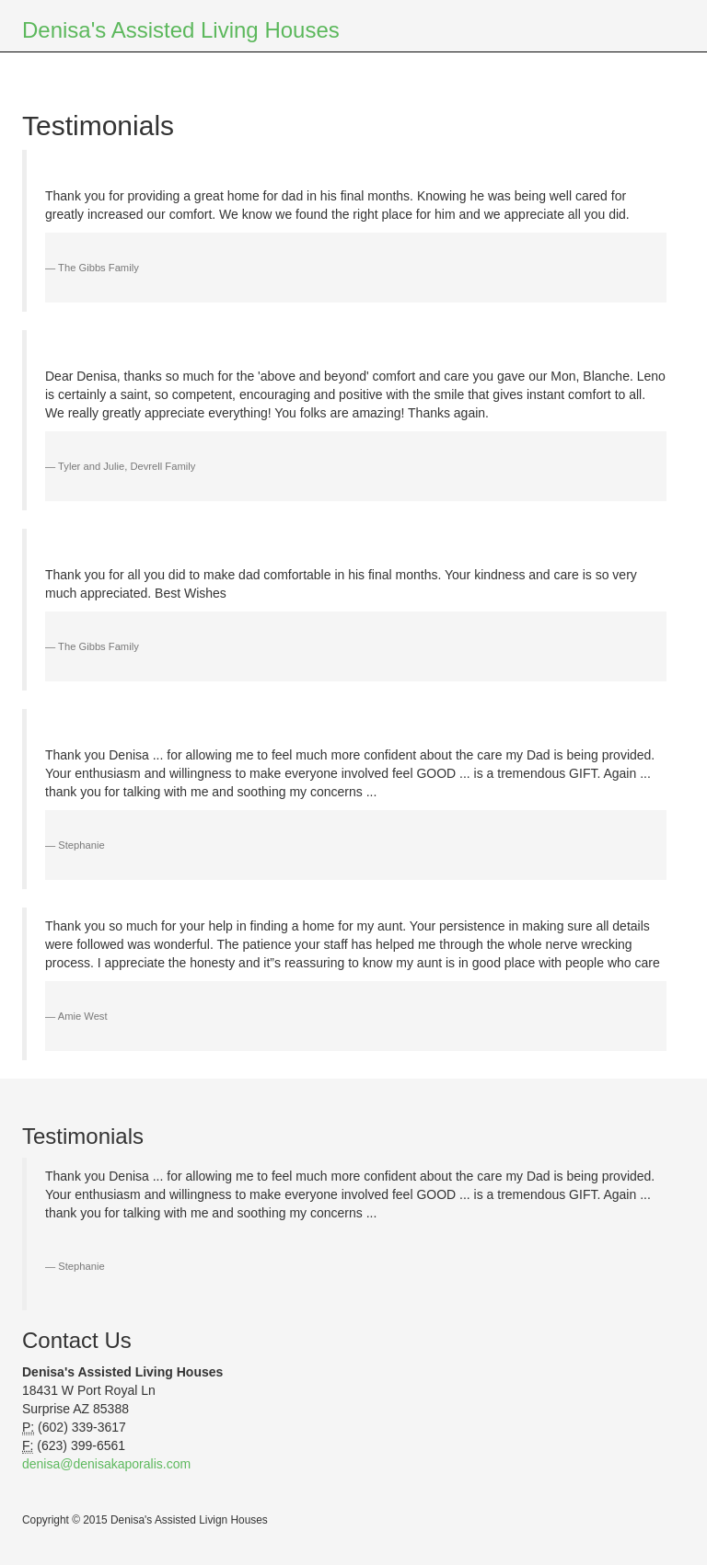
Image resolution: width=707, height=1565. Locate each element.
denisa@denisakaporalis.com (106, 1463)
